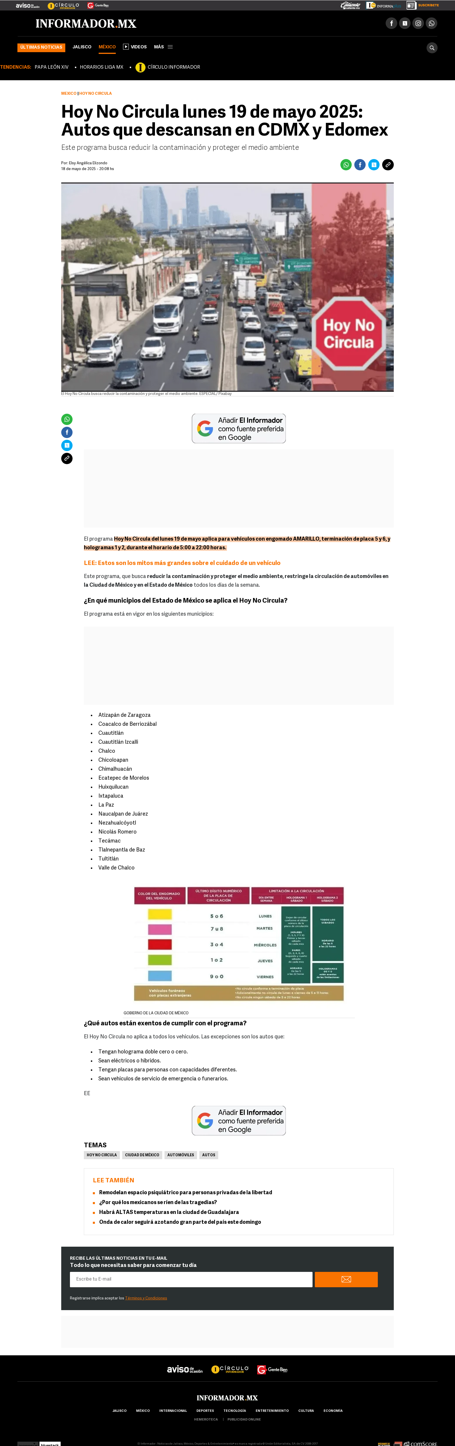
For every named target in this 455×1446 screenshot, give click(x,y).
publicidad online (244, 1419)
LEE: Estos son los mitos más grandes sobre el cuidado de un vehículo (183, 563)
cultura (306, 1411)
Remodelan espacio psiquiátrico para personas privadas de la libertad (185, 1193)
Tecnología (234, 1411)
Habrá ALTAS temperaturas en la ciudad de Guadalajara (169, 1212)
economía (333, 1411)
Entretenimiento (272, 1411)
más (163, 47)
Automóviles (180, 1155)
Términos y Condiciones (146, 1298)
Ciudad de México (142, 1155)
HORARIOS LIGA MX (101, 67)
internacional (173, 1411)
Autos (208, 1155)
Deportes (205, 1411)
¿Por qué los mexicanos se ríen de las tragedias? (158, 1203)
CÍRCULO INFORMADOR (174, 67)
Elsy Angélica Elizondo (88, 163)
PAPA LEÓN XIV (51, 67)
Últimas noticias (41, 47)
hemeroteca (206, 1419)
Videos (135, 47)
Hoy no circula (102, 1155)
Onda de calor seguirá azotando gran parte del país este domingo (180, 1222)
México (107, 47)
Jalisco (82, 47)
